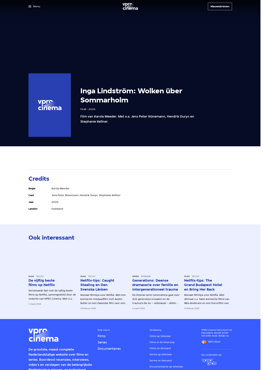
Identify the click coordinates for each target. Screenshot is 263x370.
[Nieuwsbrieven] (220, 6)
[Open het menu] (34, 6)
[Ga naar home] (130, 6)
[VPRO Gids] (209, 362)
